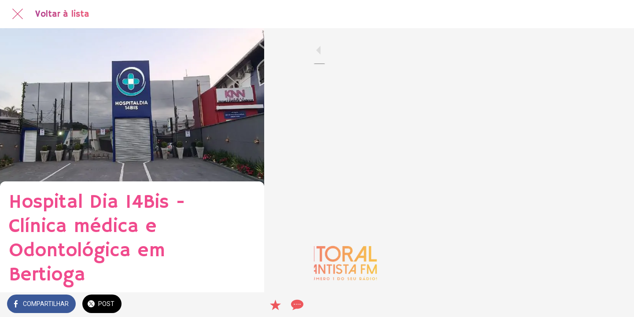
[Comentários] (246, 304)
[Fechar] (17, 14)
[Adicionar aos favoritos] (225, 304)
